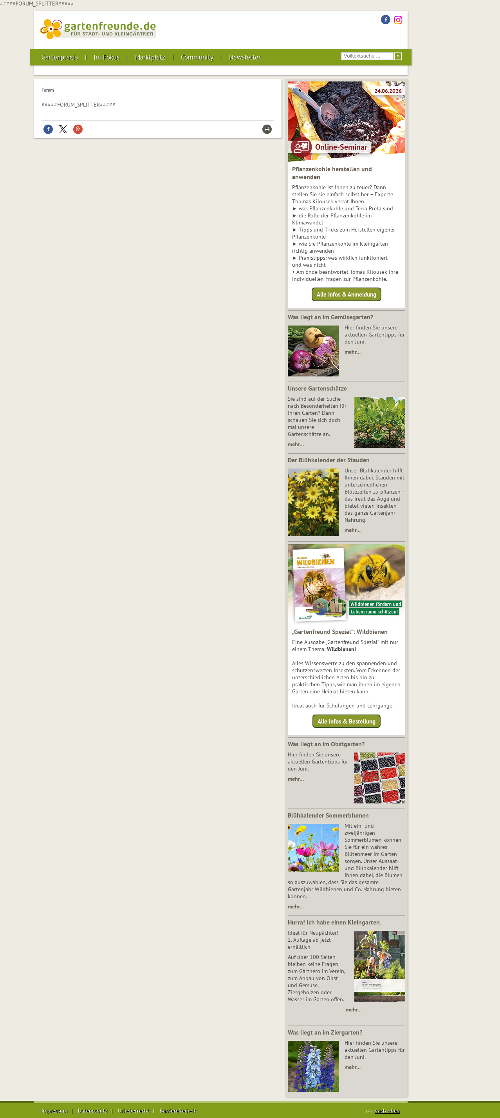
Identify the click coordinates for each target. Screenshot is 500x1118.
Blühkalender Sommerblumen (328, 815)
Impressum (54, 1110)
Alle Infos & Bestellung (346, 721)
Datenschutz (92, 1110)
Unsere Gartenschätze (317, 388)
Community (197, 57)
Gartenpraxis (60, 57)
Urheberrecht (133, 1110)
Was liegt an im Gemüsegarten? (330, 317)
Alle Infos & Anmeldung (346, 294)
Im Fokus (106, 57)
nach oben (387, 1110)
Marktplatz (150, 57)
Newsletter (245, 57)
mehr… (353, 351)
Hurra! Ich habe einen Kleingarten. (334, 922)
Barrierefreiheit (178, 1110)
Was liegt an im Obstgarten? (326, 744)
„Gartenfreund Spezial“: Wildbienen (340, 631)
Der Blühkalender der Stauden (329, 460)
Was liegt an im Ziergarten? (325, 1032)
